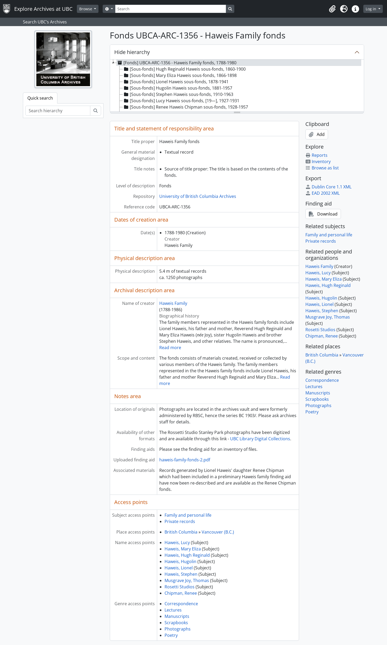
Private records (180, 521)
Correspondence (181, 604)
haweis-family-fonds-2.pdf (184, 460)
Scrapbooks (176, 623)
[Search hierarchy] (57, 111)
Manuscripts (177, 616)
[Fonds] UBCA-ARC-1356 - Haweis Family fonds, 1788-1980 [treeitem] (176, 63)
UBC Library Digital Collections (260, 439)
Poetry (171, 635)
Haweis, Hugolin (180, 561)
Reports (316, 155)
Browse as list (322, 168)
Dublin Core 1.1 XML (328, 187)
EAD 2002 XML (322, 193)
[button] (332, 9)
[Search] (170, 9)
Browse (86, 8)
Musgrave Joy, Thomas (187, 580)
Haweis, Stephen (181, 574)
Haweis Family (173, 303)
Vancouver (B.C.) (218, 532)
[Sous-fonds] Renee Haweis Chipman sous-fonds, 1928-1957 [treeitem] (185, 107)
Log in (371, 8)
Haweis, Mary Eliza (183, 549)
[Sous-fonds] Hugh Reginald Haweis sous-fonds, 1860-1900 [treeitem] (184, 69)
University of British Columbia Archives (197, 196)
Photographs (178, 629)
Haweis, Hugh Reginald (187, 555)
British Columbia (181, 532)
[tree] (237, 86)
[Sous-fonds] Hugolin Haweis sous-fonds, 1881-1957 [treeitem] (177, 88)
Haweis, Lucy (177, 542)
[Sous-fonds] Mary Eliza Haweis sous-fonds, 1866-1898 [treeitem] (180, 75)
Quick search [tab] (40, 98)
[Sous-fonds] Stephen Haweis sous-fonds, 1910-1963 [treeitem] (178, 94)
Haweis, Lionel (179, 568)
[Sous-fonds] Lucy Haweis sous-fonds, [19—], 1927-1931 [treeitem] (181, 100)
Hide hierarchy (132, 52)
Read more (170, 347)
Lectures (173, 610)
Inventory (318, 161)
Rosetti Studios (180, 587)
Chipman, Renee (181, 593)
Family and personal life (188, 515)
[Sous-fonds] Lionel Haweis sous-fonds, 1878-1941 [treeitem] (176, 82)
